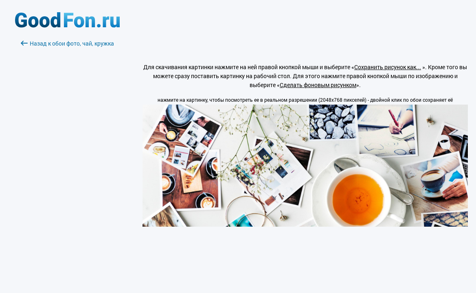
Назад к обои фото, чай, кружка (67, 43)
